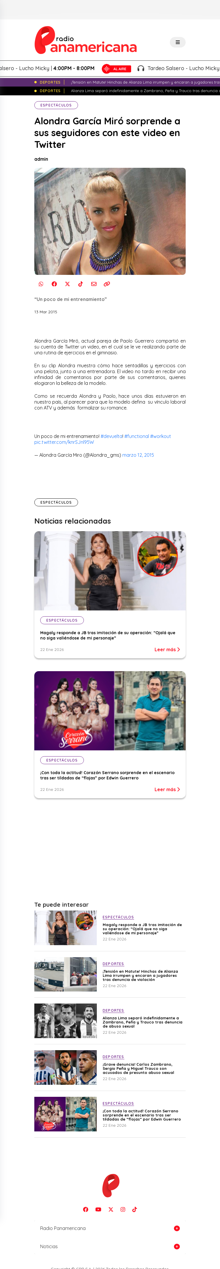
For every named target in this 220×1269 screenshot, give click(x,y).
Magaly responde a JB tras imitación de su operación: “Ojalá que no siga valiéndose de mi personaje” (107, 635)
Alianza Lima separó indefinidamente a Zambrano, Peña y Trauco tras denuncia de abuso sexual (142, 1022)
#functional (136, 436)
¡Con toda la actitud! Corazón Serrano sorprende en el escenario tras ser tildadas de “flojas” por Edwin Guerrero (107, 775)
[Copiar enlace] (107, 283)
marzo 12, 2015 (138, 455)
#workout (160, 436)
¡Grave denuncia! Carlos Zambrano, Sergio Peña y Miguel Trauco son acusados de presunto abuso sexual (138, 1068)
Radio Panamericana (63, 1228)
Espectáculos (56, 105)
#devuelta (111, 436)
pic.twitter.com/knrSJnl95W (64, 442)
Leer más (167, 649)
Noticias (49, 1246)
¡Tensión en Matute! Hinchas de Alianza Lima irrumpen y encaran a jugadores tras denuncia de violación (140, 975)
